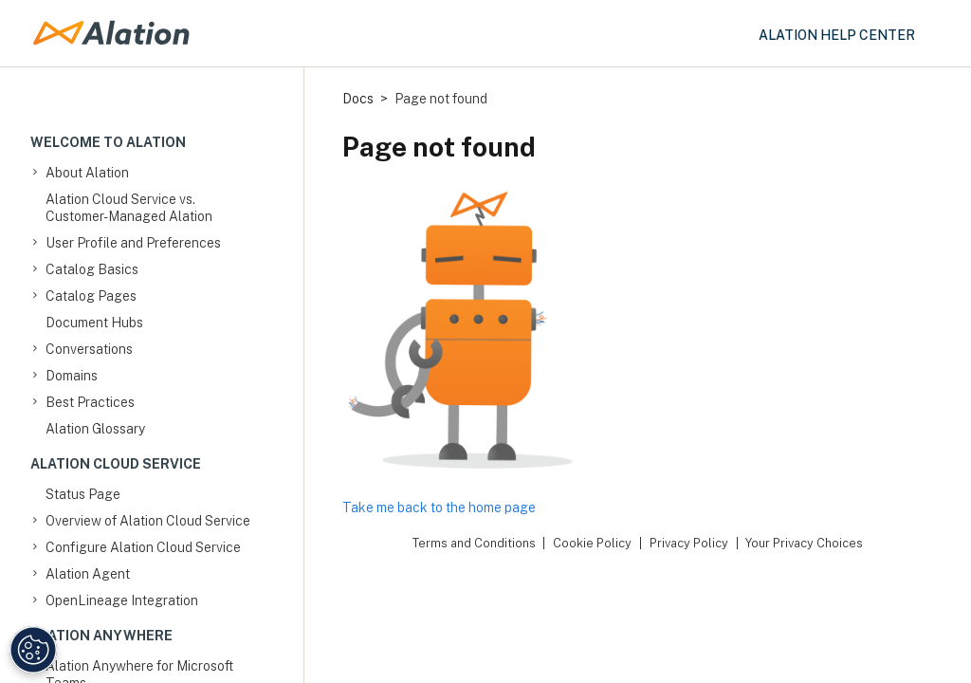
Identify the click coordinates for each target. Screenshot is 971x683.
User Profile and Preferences (133, 242)
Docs (358, 98)
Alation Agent (88, 573)
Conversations (89, 349)
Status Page (83, 494)
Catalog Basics (92, 269)
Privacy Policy (689, 543)
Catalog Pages (91, 296)
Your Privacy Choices (804, 543)
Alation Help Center (837, 35)
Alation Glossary (95, 428)
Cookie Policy (592, 543)
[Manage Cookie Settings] (33, 650)
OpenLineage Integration (122, 600)
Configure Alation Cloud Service (143, 547)
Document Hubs (94, 322)
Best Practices (90, 402)
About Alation (87, 172)
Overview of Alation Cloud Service (148, 520)
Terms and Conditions (474, 543)
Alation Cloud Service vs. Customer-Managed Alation (129, 208)
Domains (72, 375)
